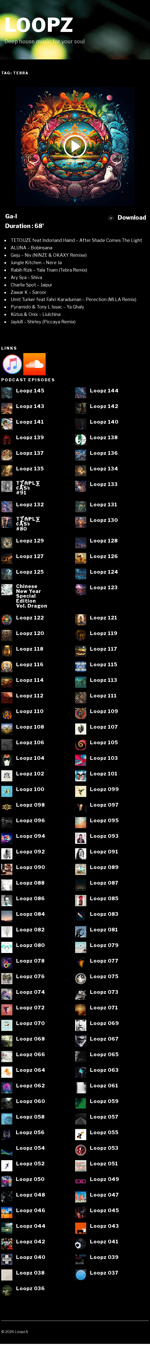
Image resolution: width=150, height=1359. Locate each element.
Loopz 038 (30, 1273)
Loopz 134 (104, 468)
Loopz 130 (104, 520)
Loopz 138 (104, 437)
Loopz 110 (30, 711)
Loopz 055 (104, 1132)
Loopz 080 (30, 945)
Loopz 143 (30, 406)
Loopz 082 (30, 929)
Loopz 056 (30, 1132)
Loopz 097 (104, 805)
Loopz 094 (30, 836)
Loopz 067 (104, 1039)
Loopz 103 (104, 758)
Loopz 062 (30, 1085)
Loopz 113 (103, 680)
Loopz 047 (104, 1195)
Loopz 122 (30, 617)
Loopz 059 (104, 1101)
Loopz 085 (104, 898)
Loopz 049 (104, 1179)
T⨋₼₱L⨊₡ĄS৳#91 (28, 488)
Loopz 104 (30, 758)
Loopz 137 (30, 453)
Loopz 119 (104, 633)
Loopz (39, 25)
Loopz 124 (104, 572)
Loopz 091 (104, 851)
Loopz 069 (104, 1023)
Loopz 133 (104, 484)
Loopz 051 (104, 1163)
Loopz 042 (30, 1241)
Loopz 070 (30, 1023)
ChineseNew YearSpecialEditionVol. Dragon (31, 596)
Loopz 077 (104, 961)
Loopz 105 (104, 742)
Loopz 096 (30, 820)
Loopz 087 (104, 883)
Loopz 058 (30, 1117)
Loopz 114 (30, 680)
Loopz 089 (104, 867)
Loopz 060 (30, 1101)
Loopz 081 (104, 929)
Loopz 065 (104, 1054)
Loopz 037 (104, 1273)
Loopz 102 (30, 773)
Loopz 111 (103, 695)
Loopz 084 (30, 914)
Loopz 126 (104, 556)
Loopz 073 (104, 992)
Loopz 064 (30, 1070)
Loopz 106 (30, 742)
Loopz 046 (30, 1210)
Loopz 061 (104, 1085)
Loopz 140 (104, 422)
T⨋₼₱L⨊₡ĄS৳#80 (28, 524)
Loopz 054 (30, 1148)
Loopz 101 (104, 773)
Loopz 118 (29, 649)
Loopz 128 (104, 540)
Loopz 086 (30, 898)
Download (127, 217)
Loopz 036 (30, 1288)
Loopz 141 (30, 422)
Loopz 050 (30, 1179)
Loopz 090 (30, 867)
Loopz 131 (103, 504)
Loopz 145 (30, 390)
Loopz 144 (104, 390)
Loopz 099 (104, 789)
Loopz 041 (104, 1241)
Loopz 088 (30, 883)
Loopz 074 (30, 992)
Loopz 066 (30, 1054)
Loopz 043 (104, 1226)
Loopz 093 (104, 836)
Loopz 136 (104, 453)
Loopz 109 (104, 711)
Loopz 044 (31, 1226)
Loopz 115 (103, 664)
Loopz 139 (30, 437)
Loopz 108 (30, 727)
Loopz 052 (30, 1163)
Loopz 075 (104, 976)
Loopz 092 (30, 851)
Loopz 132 (30, 504)
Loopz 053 (104, 1148)
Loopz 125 (30, 572)
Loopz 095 (104, 820)
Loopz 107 (104, 727)
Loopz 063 (104, 1070)
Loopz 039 (104, 1257)
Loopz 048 (30, 1195)
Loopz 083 (104, 914)
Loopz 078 (30, 961)
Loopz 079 (104, 945)
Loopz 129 (30, 540)
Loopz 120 (30, 633)
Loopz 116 (30, 664)
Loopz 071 (104, 1007)
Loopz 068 (30, 1039)
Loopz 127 (30, 556)
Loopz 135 (30, 468)
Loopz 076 (30, 976)
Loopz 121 (103, 617)
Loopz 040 (30, 1257)
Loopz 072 (30, 1007)
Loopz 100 (30, 789)
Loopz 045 (104, 1210)
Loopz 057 (104, 1117)
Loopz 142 (104, 406)
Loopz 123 (104, 587)
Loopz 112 (29, 695)
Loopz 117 (103, 649)
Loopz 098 (30, 805)
